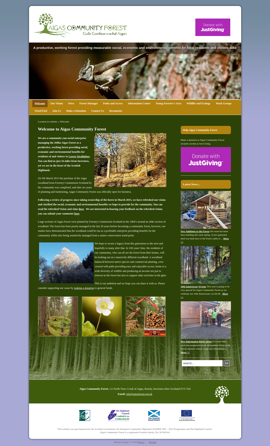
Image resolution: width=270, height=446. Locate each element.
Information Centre (139, 103)
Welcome (40, 103)
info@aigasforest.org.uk (139, 394)
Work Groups (224, 103)
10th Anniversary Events (193, 286)
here (81, 209)
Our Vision (56, 103)
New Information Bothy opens (196, 341)
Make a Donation (76, 110)
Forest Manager (88, 103)
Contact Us (97, 110)
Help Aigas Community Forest (200, 130)
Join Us (56, 110)
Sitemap (152, 442)
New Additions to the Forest (195, 231)
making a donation (84, 288)
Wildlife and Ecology (198, 103)
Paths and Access (113, 103)
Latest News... (191, 184)
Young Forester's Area (168, 103)
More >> (185, 352)
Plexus (141, 442)
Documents (115, 110)
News (71, 103)
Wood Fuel (41, 110)
